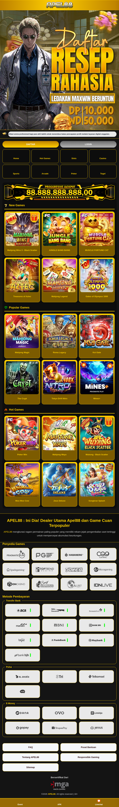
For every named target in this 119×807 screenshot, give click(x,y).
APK (59, 802)
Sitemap (30, 767)
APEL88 (8, 531)
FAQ (30, 747)
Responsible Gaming (88, 757)
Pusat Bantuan (88, 747)
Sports (16, 171)
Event (20, 802)
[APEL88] (59, 5)
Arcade (45, 171)
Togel (103, 171)
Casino (102, 156)
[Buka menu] (5, 5)
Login (88, 144)
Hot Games (45, 156)
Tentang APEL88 (30, 757)
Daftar (30, 144)
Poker (74, 171)
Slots (73, 156)
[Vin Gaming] (59, 785)
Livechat (99, 802)
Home (16, 156)
